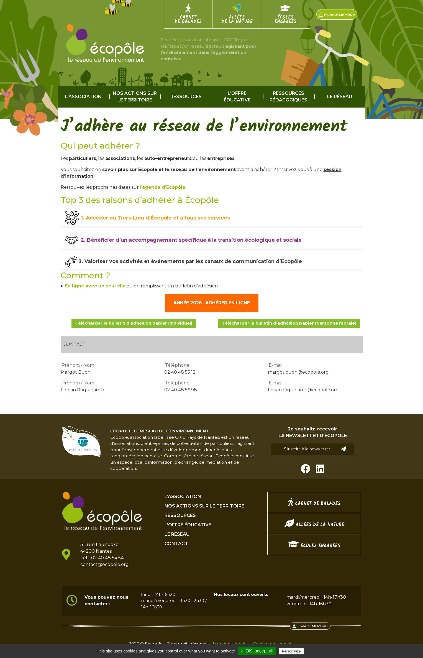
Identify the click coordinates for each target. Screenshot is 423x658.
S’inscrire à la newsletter (315, 449)
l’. (163, 187)
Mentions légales (230, 643)
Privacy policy (318, 651)
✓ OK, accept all (257, 651)
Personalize (291, 651)
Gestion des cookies (273, 643)
